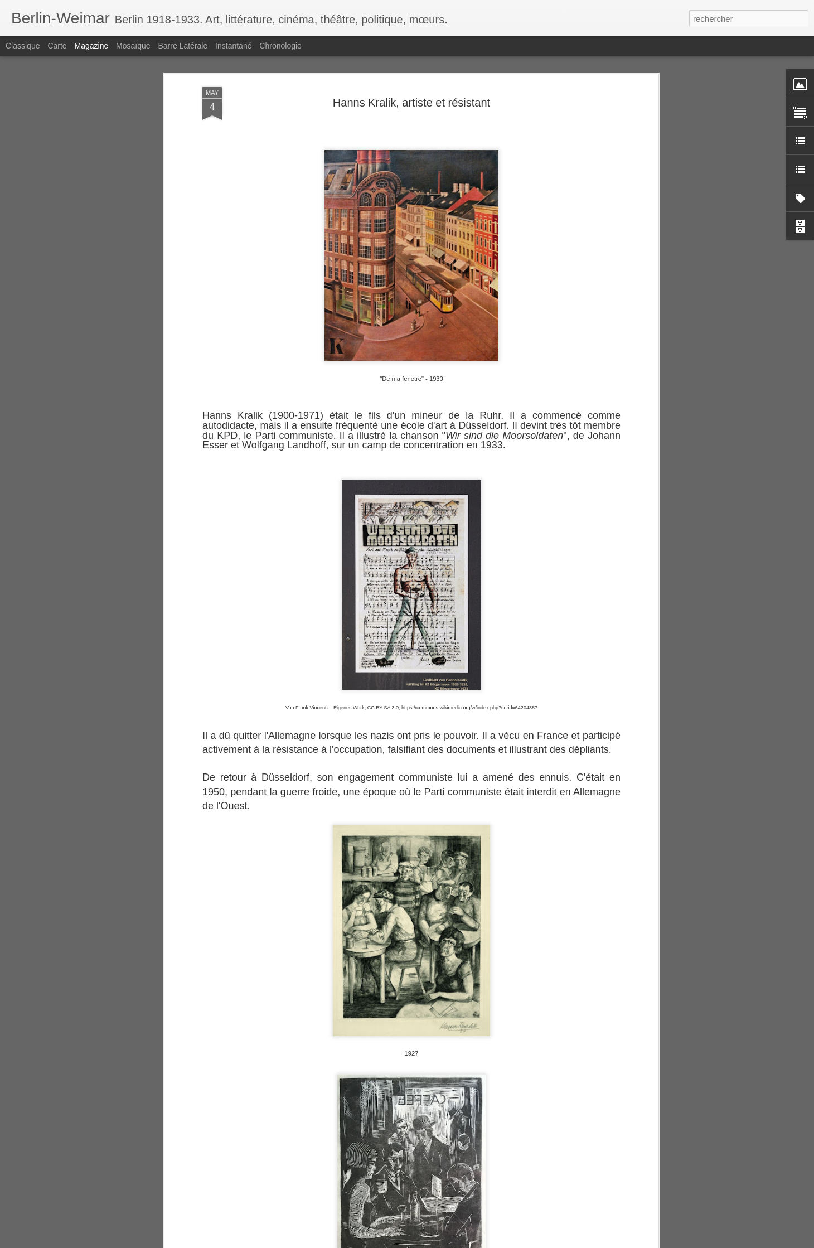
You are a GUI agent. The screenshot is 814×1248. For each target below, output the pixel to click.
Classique (23, 45)
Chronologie (280, 45)
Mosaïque (133, 45)
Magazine (92, 45)
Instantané (233, 45)
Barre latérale (182, 45)
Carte (56, 45)
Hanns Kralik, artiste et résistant (411, 91)
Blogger (447, 1242)
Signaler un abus (484, 1242)
